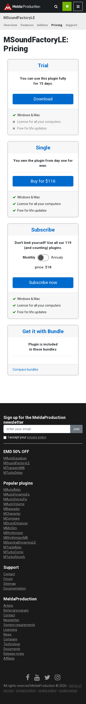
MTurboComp (13, 552)
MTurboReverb (14, 557)
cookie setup (68, 690)
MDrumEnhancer (15, 523)
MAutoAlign (12, 489)
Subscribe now (43, 282)
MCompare (11, 518)
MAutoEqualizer (15, 458)
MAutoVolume (14, 504)
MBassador (11, 509)
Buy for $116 (43, 181)
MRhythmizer (13, 533)
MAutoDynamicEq (16, 494)
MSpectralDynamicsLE (19, 542)
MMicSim (10, 528)
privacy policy (36, 437)
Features (27, 25)
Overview (10, 25)
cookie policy (47, 690)
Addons (42, 25)
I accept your (27, 437)
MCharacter (12, 513)
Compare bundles (25, 369)
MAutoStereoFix (15, 499)
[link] (28, 677)
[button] (56, 6)
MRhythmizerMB (15, 537)
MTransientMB (14, 468)
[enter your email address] (36, 429)
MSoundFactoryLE (16, 463)
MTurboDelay (13, 473)
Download (43, 99)
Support (71, 25)
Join (76, 429)
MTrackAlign (12, 547)
